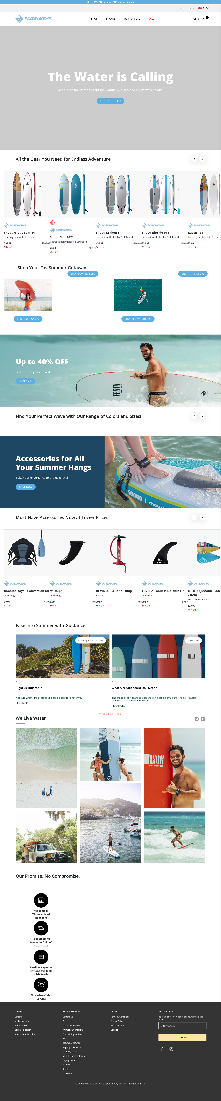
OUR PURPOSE (132, 18)
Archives (66, 1064)
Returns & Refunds (71, 1042)
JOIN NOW (182, 1037)
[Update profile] (199, 18)
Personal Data (117, 1025)
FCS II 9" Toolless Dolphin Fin (163, 591)
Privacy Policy (116, 1021)
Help (181, 8)
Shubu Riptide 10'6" (156, 232)
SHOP (94, 18)
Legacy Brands (69, 1060)
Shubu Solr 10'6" (62, 237)
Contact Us (68, 1016)
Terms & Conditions (119, 1016)
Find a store (191, 8)
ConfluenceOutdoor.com (88, 1083)
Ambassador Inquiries (25, 1034)
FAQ (65, 1038)
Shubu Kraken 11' (109, 232)
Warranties (68, 1073)
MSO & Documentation (74, 1056)
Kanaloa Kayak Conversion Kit (26, 591)
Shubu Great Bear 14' (19, 232)
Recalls (66, 1069)
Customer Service (71, 1021)
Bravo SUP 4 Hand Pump (114, 591)
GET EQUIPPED (110, 101)
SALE (151, 18)
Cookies (114, 1029)
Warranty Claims (70, 1051)
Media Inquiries (22, 1021)
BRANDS (110, 18)
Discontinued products (73, 1025)
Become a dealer (23, 1029)
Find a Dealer (21, 1025)
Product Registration (72, 1034)
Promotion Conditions (73, 1029)
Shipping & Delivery (72, 1047)
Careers (18, 1016)
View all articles (110, 714)
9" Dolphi (57, 591)
